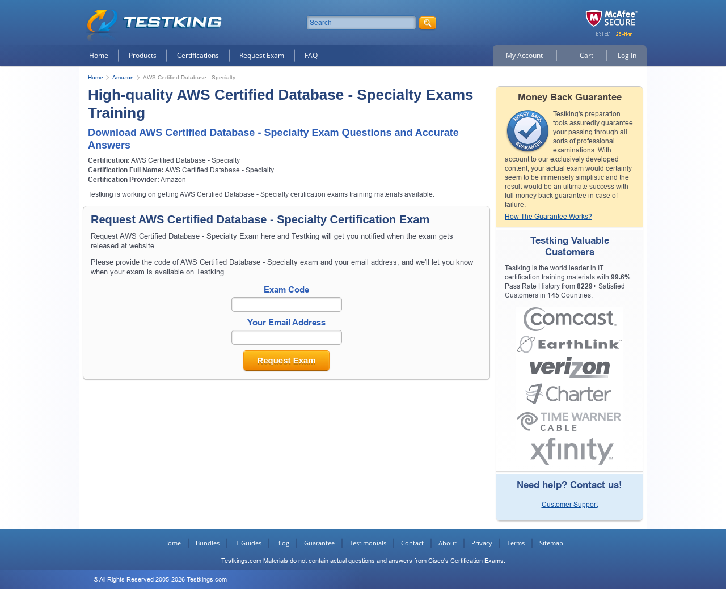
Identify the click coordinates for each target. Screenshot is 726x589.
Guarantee (319, 543)
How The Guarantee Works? (548, 217)
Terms (516, 543)
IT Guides (247, 543)
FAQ (311, 55)
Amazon (123, 77)
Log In (627, 55)
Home (98, 55)
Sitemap (551, 543)
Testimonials (367, 543)
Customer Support (570, 505)
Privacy (481, 543)
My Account (524, 55)
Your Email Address (286, 322)
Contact (412, 543)
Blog (282, 543)
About (447, 543)
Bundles (208, 543)
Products (143, 55)
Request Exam (261, 55)
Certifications (198, 55)
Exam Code (286, 289)
